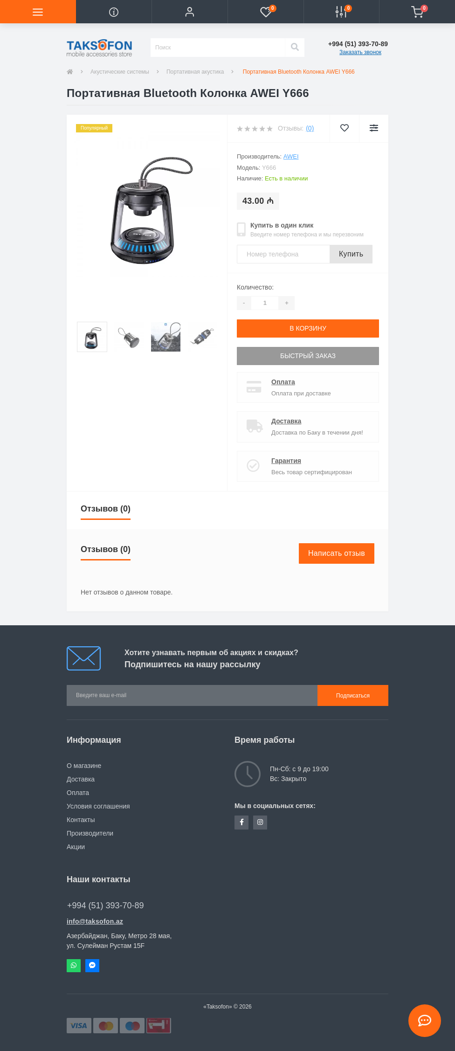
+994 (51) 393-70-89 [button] (105, 905)
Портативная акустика (195, 72)
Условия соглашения (98, 806)
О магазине (84, 765)
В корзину (308, 328)
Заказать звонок (360, 52)
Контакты (81, 819)
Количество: (255, 287)
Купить (351, 254)
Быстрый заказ (308, 356)
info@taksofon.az (95, 921)
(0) (310, 128)
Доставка (286, 421)
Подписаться (353, 695)
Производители (90, 833)
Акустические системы (119, 72)
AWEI (291, 156)
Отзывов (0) (106, 508)
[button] (190, 11)
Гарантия (286, 460)
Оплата (283, 382)
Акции (76, 846)
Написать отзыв (336, 553)
